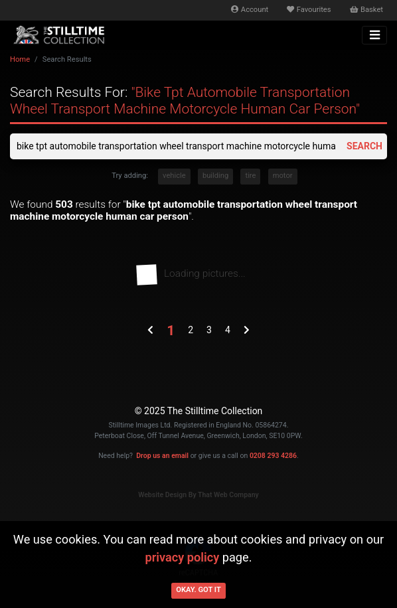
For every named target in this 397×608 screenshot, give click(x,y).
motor (283, 175)
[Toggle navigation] (374, 35)
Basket (366, 9)
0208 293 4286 (273, 455)
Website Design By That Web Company (198, 495)
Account (249, 9)
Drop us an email (162, 455)
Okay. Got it (198, 589)
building (215, 175)
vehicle (174, 175)
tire (250, 175)
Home (20, 59)
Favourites (309, 9)
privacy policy (182, 557)
